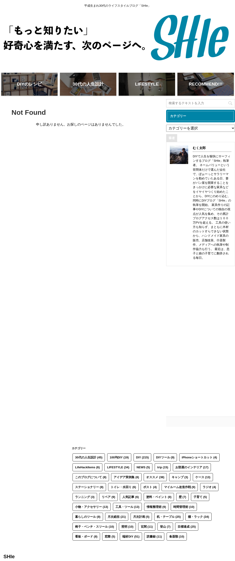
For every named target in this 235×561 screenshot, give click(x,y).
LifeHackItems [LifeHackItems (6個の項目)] (87, 467)
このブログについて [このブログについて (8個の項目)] (90, 477)
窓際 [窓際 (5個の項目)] (110, 536)
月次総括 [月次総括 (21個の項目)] (117, 516)
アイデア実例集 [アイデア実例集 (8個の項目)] (126, 477)
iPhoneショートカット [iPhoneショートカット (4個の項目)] (199, 457)
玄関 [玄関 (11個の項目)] (147, 526)
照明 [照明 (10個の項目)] (127, 526)
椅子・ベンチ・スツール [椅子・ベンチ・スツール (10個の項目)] (94, 526)
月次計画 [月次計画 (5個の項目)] (141, 516)
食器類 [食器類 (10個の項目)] (176, 536)
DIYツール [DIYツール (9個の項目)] (165, 457)
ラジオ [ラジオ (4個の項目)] (209, 487)
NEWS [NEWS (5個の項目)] (143, 467)
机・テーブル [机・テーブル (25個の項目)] (169, 516)
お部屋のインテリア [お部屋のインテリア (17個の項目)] (191, 467)
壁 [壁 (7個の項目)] (182, 497)
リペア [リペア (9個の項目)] (108, 497)
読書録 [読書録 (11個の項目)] (154, 536)
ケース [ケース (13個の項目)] (202, 477)
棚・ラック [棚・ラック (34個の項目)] (198, 516)
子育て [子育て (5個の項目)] (200, 497)
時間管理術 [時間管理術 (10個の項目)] (183, 507)
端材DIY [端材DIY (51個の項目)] (130, 536)
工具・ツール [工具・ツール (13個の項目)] (127, 507)
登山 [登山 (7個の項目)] (165, 526)
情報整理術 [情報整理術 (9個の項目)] (156, 507)
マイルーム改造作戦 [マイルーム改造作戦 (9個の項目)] (180, 487)
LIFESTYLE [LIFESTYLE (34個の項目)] (118, 467)
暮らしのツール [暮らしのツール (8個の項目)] (88, 516)
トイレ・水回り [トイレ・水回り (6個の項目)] (123, 487)
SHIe (9, 556)
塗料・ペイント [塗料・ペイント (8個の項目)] (159, 497)
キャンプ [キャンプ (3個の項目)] (180, 477)
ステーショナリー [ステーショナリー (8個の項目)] (89, 487)
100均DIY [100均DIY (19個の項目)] (119, 457)
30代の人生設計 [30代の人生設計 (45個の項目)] (88, 457)
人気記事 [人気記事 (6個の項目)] (130, 497)
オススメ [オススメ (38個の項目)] (155, 477)
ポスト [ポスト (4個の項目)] (150, 487)
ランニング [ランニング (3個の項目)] (85, 497)
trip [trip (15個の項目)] (162, 467)
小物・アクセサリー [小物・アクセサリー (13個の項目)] (91, 507)
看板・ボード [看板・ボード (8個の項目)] (86, 536)
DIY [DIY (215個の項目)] (142, 457)
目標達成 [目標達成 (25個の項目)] (187, 526)
